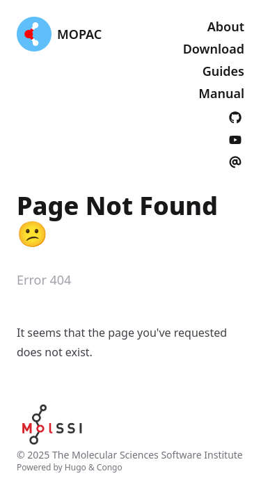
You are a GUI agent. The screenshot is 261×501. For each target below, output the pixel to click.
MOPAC (79, 34)
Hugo (75, 467)
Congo (109, 467)
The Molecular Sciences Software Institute (147, 454)
